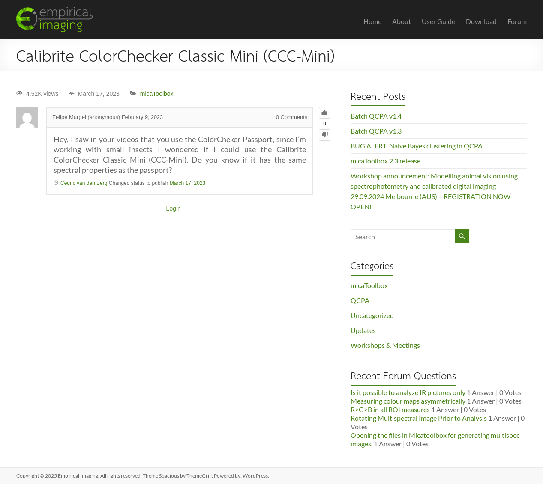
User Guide (438, 21)
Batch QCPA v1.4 (376, 116)
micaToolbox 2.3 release (385, 161)
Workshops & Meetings (385, 345)
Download (481, 21)
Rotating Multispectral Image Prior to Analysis (419, 418)
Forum (517, 21)
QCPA (360, 300)
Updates (363, 330)
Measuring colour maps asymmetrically (408, 401)
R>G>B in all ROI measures (390, 409)
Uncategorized (372, 315)
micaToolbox (157, 93)
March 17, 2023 (187, 183)
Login (173, 208)
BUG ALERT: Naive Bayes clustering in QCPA (417, 146)
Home (372, 21)
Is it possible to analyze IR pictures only (408, 392)
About (401, 21)
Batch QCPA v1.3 (376, 131)
